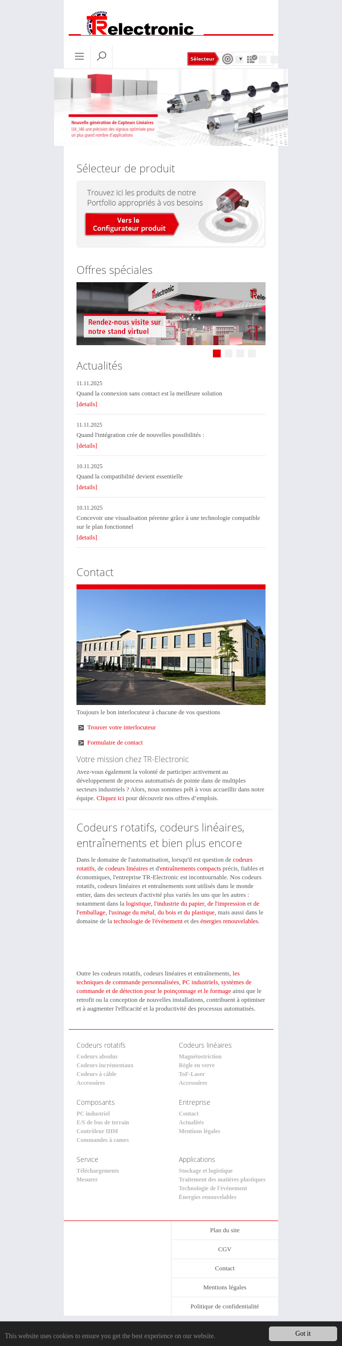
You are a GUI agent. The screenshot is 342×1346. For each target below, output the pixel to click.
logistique (138, 903)
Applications (197, 1159)
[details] (86, 404)
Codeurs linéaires (205, 1045)
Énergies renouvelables (207, 1197)
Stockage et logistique (206, 1170)
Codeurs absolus (96, 1056)
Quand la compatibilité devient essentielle (129, 476)
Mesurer (87, 1179)
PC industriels (200, 982)
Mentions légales (199, 1131)
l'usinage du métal (131, 912)
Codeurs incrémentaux (104, 1065)
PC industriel (93, 1113)
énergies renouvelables (229, 921)
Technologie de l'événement (213, 1188)
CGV (224, 1249)
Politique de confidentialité (224, 1306)
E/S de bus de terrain (102, 1122)
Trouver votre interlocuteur (121, 727)
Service (87, 1159)
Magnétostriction (200, 1056)
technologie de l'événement (148, 921)
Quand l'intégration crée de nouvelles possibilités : (140, 434)
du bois (166, 912)
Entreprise (194, 1102)
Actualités (191, 1122)
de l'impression (227, 903)
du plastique (199, 912)
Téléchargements (97, 1170)
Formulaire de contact (115, 742)
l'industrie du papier (179, 903)
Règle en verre (197, 1065)
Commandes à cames (102, 1140)
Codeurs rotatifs (101, 1045)
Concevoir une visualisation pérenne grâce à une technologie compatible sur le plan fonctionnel (168, 522)
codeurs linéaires (126, 868)
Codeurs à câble (96, 1074)
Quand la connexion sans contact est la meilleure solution (149, 393)
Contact (189, 1113)
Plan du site (225, 1230)
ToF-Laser (192, 1074)
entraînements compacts (190, 868)
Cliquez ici (110, 798)
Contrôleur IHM (97, 1131)
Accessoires (90, 1082)
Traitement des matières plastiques (222, 1179)
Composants (95, 1102)
